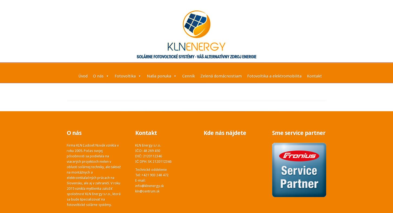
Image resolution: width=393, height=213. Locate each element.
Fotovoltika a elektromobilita (274, 76)
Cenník (188, 76)
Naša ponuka (162, 76)
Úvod (83, 76)
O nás (101, 76)
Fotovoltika (128, 76)
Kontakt (314, 76)
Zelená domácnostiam (221, 76)
